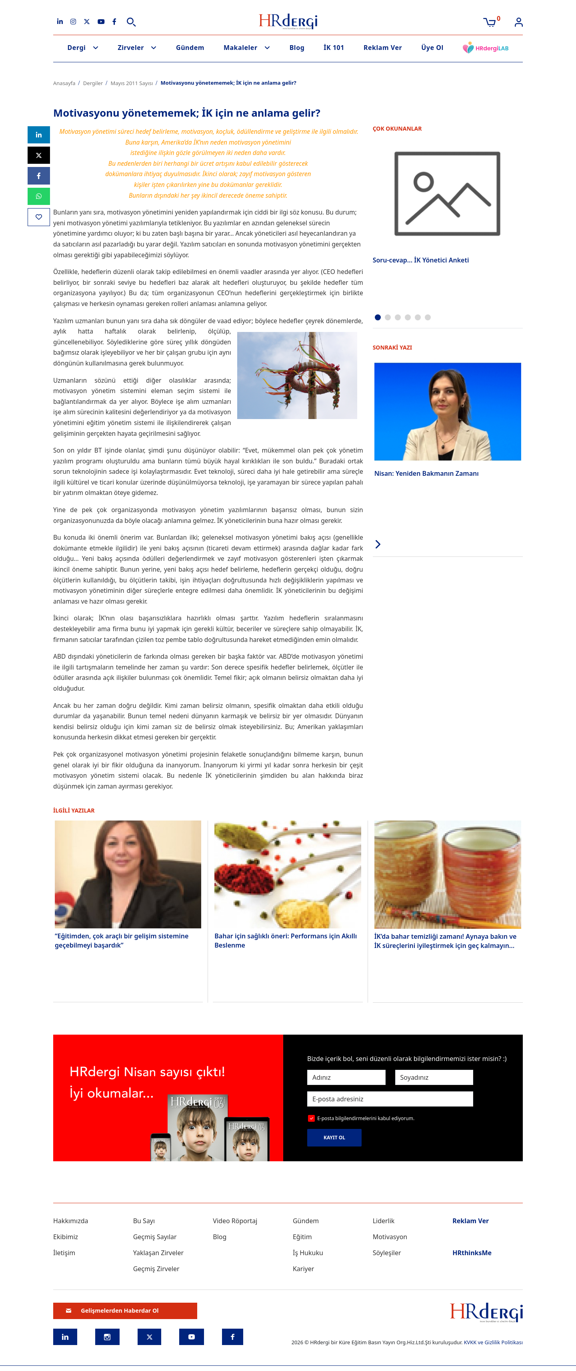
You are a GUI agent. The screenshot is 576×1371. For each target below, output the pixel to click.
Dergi (77, 47)
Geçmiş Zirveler (156, 1268)
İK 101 (334, 47)
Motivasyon (390, 1236)
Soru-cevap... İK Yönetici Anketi (421, 260)
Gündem (190, 47)
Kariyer (303, 1268)
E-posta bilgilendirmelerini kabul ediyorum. (365, 1118)
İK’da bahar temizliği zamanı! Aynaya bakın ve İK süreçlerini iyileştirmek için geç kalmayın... (445, 941)
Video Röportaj (235, 1220)
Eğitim (302, 1236)
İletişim (64, 1252)
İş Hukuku (308, 1252)
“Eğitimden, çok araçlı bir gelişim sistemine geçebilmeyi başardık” (121, 940)
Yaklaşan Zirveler (158, 1252)
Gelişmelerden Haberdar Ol (112, 1310)
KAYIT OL (334, 1137)
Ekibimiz (65, 1236)
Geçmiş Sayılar (155, 1236)
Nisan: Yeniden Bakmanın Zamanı (426, 472)
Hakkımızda (70, 1220)
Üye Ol (432, 47)
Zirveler (131, 47)
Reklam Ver (383, 47)
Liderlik (384, 1220)
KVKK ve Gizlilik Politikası (493, 1342)
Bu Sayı (144, 1220)
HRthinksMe (472, 1252)
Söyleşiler (387, 1252)
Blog (297, 47)
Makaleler (241, 47)
